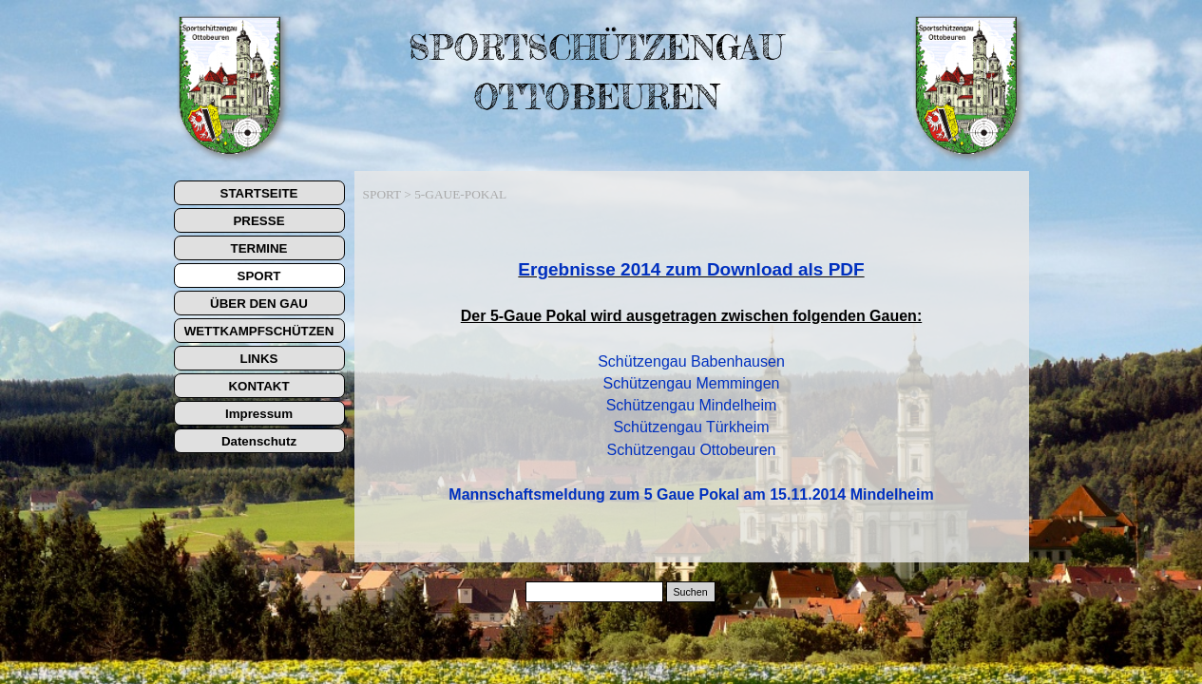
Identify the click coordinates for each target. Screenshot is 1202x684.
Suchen (690, 592)
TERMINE (259, 248)
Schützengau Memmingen (691, 383)
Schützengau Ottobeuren (691, 450)
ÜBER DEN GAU (259, 303)
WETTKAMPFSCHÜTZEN (259, 331)
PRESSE (258, 221)
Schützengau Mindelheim (691, 405)
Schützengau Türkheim (691, 427)
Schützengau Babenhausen (691, 361)
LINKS (259, 359)
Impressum (259, 414)
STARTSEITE (259, 193)
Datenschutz (258, 441)
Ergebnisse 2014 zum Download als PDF (691, 269)
